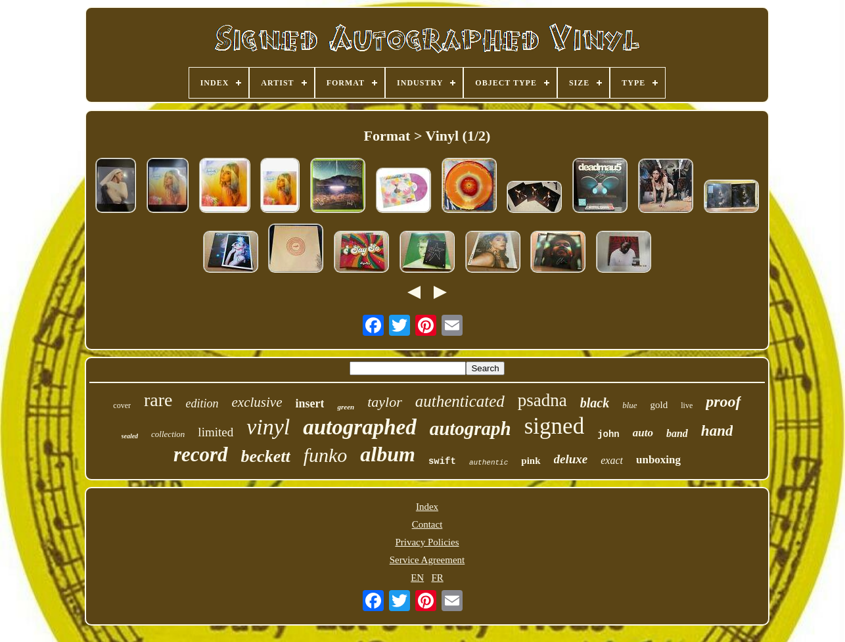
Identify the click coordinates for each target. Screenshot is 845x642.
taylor (384, 402)
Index (427, 506)
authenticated (460, 401)
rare (158, 400)
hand (717, 431)
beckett (265, 456)
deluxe (571, 459)
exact (612, 460)
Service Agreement (427, 560)
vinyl (268, 427)
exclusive (257, 402)
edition (202, 403)
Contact (427, 524)
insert (309, 403)
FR (437, 577)
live (687, 405)
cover (122, 405)
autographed (359, 427)
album (387, 454)
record (200, 454)
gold (659, 405)
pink (530, 460)
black (594, 403)
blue (629, 405)
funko (326, 455)
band (677, 433)
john (608, 434)
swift (442, 461)
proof (723, 401)
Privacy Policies (427, 542)
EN (417, 577)
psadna (542, 400)
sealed (130, 436)
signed (554, 426)
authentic (488, 463)
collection (168, 434)
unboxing (658, 459)
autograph (470, 428)
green (345, 407)
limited (215, 432)
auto (643, 432)
